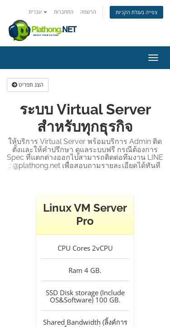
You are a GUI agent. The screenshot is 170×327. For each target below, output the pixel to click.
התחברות (63, 11)
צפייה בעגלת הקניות (136, 12)
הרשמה (88, 11)
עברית (38, 11)
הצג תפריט (28, 85)
